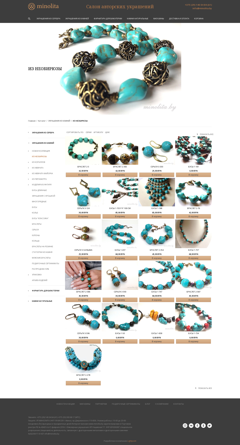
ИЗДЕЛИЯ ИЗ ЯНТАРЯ (41, 184)
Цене (107, 132)
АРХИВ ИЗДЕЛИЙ (39, 280)
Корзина (198, 19)
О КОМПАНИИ (161, 404)
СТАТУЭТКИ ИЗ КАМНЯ (42, 252)
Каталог (42, 121)
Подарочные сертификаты (126, 404)
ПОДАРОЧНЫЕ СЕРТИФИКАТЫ (45, 263)
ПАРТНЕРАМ (101, 404)
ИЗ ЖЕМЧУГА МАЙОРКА (42, 173)
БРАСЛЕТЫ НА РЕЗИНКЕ (42, 246)
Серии (89, 132)
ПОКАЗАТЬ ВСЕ (206, 134)
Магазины (158, 19)
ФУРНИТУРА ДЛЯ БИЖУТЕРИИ (108, 19)
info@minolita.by (202, 8)
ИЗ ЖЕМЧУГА (37, 167)
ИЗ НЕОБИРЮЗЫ (80, 121)
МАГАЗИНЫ (85, 404)
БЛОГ (147, 404)
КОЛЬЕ (35, 212)
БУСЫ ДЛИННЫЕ (39, 190)
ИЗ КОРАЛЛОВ (38, 162)
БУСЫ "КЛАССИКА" (40, 218)
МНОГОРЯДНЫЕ (39, 201)
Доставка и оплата (179, 19)
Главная (32, 121)
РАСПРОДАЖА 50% (40, 269)
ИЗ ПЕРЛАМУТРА (39, 179)
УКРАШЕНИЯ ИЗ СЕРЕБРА (48, 19)
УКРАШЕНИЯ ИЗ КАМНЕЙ (77, 19)
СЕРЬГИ (35, 229)
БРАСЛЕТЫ (36, 224)
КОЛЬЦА (35, 241)
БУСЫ (34, 207)
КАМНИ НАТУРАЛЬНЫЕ (137, 19)
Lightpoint (132, 441)
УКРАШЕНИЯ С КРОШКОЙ (43, 196)
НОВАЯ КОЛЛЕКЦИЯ (41, 151)
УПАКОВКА (37, 274)
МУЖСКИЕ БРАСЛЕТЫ (41, 258)
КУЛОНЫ (36, 235)
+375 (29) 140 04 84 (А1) (198, 4)
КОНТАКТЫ (178, 404)
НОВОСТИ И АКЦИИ (65, 404)
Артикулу (98, 132)
